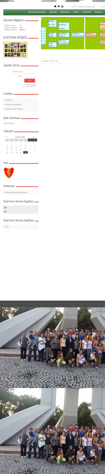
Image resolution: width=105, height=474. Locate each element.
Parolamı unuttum (30, 84)
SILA (7, 227)
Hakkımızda (65, 12)
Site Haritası (9, 123)
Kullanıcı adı (17, 72)
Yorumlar (44, 61)
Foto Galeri (86, 12)
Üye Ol (74, 7)
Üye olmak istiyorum (29, 86)
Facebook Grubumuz (13, 104)
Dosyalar (98, 12)
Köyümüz (8, 100)
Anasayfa (53, 12)
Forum (76, 12)
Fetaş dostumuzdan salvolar (16, 192)
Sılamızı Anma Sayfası (14, 109)
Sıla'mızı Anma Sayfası (37, 12)
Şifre (20, 76)
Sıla (5, 207)
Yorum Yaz (53, 61)
